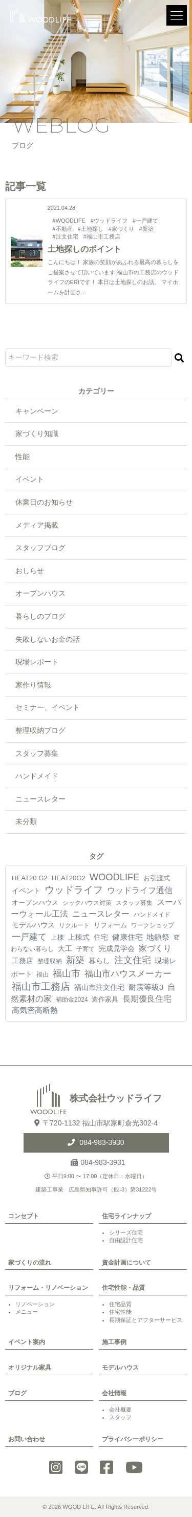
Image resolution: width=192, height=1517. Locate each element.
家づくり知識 (36, 433)
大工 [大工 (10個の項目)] (65, 948)
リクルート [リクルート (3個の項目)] (74, 925)
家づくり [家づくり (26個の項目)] (155, 948)
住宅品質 (120, 1304)
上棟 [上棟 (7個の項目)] (57, 937)
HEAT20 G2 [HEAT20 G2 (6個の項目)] (30, 878)
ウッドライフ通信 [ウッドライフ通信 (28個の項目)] (140, 890)
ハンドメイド (36, 776)
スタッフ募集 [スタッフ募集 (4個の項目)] (134, 902)
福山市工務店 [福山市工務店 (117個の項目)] (41, 986)
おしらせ (29, 571)
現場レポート (36, 662)
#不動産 (63, 229)
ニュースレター (40, 799)
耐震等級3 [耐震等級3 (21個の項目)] (146, 987)
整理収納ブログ (40, 730)
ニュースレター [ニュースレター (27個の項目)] (101, 913)
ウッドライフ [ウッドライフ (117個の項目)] (74, 889)
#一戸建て (145, 221)
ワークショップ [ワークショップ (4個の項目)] (152, 925)
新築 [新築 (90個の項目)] (75, 960)
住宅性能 (120, 1312)
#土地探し (90, 229)
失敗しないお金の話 (47, 639)
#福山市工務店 (101, 236)
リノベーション (35, 1304)
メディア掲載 (36, 525)
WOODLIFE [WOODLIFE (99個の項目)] (115, 877)
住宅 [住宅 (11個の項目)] (101, 937)
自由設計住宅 (126, 1240)
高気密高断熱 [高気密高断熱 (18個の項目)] (35, 1010)
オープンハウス (40, 593)
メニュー (26, 1312)
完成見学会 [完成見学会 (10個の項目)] (117, 948)
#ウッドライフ (109, 221)
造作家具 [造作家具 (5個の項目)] (105, 999)
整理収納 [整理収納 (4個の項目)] (49, 961)
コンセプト (23, 1216)
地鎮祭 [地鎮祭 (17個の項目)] (157, 937)
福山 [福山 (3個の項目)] (42, 974)
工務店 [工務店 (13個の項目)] (22, 961)
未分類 (26, 821)
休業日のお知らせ (44, 502)
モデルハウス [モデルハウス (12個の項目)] (33, 925)
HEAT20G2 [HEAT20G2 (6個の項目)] (69, 878)
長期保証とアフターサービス (145, 1320)
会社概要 (120, 1409)
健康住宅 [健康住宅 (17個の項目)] (127, 937)
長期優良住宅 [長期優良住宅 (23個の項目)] (147, 998)
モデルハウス (120, 1367)
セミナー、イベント (47, 707)
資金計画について (126, 1262)
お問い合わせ (26, 1439)
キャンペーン (36, 411)
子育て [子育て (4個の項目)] (85, 948)
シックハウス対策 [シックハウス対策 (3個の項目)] (87, 902)
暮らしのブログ (40, 616)
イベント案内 (26, 1342)
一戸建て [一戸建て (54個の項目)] (29, 936)
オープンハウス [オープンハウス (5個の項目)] (35, 902)
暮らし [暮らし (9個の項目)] (99, 961)
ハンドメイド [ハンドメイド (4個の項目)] (152, 914)
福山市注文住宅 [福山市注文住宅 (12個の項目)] (99, 987)
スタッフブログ (40, 548)
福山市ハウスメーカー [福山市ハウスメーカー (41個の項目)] (128, 974)
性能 (22, 456)
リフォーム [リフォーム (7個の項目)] (110, 925)
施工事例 (114, 1342)
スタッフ (120, 1417)
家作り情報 (33, 685)
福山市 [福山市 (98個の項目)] (66, 973)
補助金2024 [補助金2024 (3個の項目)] (72, 999)
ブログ (17, 1393)
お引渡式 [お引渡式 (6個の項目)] (156, 878)
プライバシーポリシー (132, 1439)
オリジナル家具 (29, 1367)
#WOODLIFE (69, 221)
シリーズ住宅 (126, 1232)
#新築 (146, 229)
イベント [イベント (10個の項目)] (26, 890)
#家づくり (121, 229)
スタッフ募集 (36, 753)
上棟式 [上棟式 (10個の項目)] (79, 937)
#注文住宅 (65, 236)
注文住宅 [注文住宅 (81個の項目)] (132, 960)
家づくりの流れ (29, 1262)
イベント (29, 479)
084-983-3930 (100, 1142)
